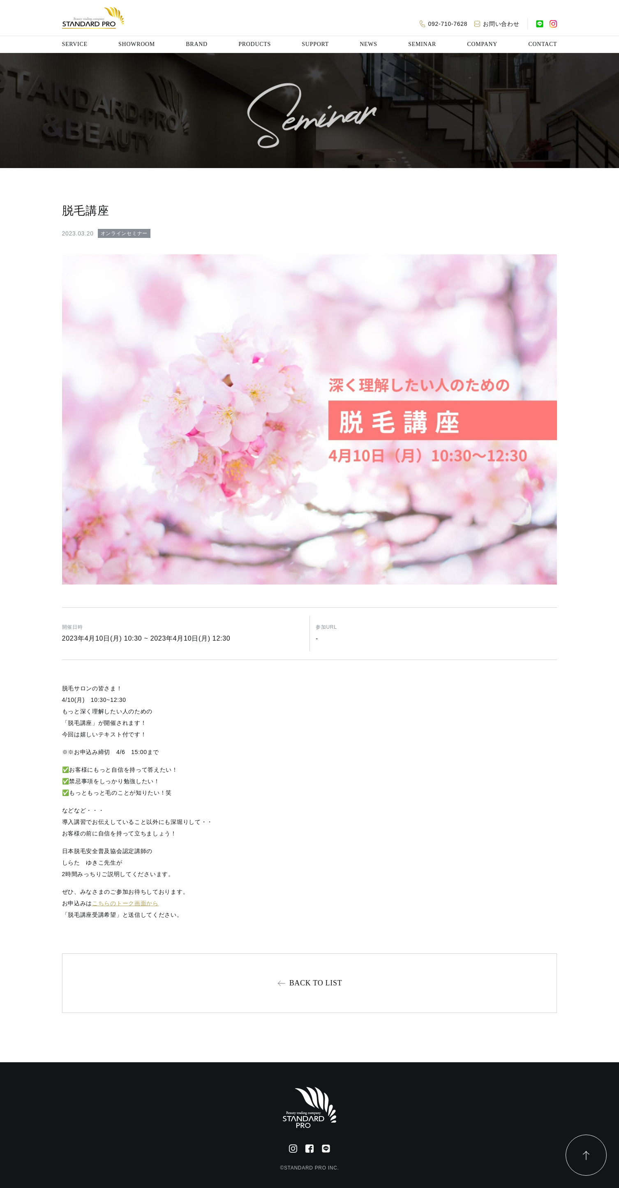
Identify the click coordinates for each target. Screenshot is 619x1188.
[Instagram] (553, 24)
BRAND (197, 44)
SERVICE (75, 44)
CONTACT (542, 44)
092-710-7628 (448, 24)
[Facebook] (309, 1148)
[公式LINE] (539, 24)
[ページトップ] (586, 1155)
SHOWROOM (136, 44)
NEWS (368, 44)
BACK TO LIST (315, 983)
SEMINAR (422, 44)
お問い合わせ (501, 24)
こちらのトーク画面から (125, 903)
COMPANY (482, 44)
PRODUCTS (254, 44)
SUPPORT (315, 44)
